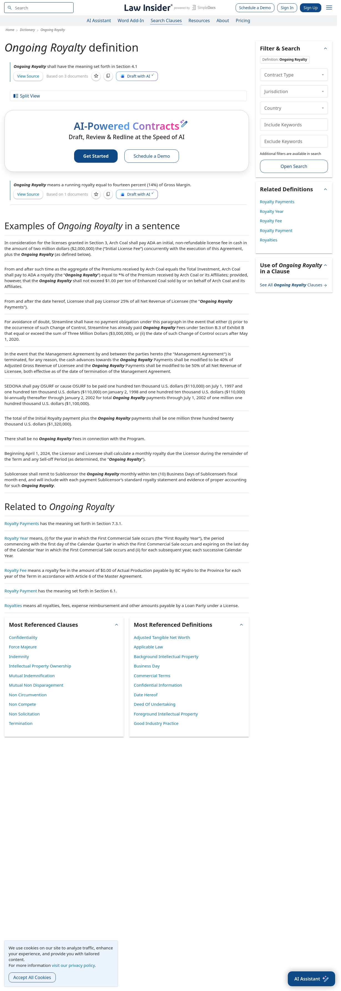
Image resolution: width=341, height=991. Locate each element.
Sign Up (311, 7)
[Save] (96, 76)
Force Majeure (23, 646)
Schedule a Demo (255, 7)
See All (294, 284)
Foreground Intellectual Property (166, 714)
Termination (20, 723)
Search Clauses (166, 20)
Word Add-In (131, 20)
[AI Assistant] (311, 979)
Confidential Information (158, 685)
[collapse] (323, 75)
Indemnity (19, 656)
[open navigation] (329, 8)
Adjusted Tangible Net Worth (162, 637)
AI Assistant (99, 20)
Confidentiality (23, 637)
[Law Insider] (169, 7)
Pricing (243, 20)
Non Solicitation (24, 714)
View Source (28, 76)
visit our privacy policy (73, 965)
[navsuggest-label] (39, 7)
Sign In (287, 7)
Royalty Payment (20, 590)
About (222, 20)
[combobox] (39, 7)
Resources (199, 20)
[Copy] (108, 76)
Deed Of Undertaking (154, 704)
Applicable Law (148, 646)
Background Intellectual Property (166, 656)
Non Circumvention (28, 694)
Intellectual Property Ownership (40, 666)
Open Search (294, 166)
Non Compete (22, 704)
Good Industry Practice (156, 723)
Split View (26, 96)
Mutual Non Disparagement (36, 685)
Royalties (13, 605)
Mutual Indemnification (32, 675)
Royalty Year (16, 538)
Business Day (147, 666)
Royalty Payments (21, 523)
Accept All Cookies (32, 977)
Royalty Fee (15, 570)
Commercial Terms (152, 675)
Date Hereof (145, 694)
